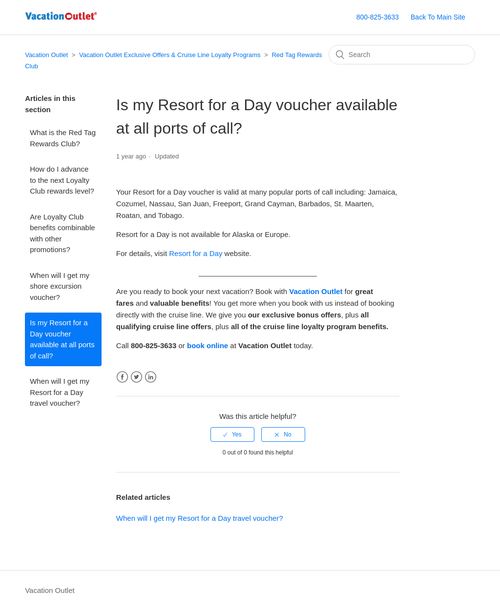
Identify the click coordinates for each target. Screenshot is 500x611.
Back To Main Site (438, 17)
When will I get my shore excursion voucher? (59, 286)
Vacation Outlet (46, 55)
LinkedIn (151, 377)
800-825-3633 (377, 17)
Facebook (122, 377)
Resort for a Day (195, 253)
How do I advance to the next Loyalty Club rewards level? (62, 180)
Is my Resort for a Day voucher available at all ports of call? (62, 339)
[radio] (232, 434)
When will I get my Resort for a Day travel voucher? (59, 392)
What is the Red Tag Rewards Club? (63, 138)
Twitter (136, 377)
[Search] (402, 54)
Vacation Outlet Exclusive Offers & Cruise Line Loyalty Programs (170, 55)
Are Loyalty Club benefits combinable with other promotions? (62, 233)
